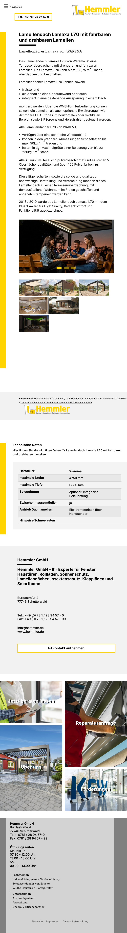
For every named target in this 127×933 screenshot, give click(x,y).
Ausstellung (20, 902)
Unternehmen (22, 893)
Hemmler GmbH (42, 398)
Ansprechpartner (24, 898)
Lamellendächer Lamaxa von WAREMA (106, 398)
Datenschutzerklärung (75, 921)
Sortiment (58, 398)
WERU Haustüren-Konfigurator (33, 887)
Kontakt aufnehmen (68, 648)
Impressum (52, 921)
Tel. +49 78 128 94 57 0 (33, 16)
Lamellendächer (74, 398)
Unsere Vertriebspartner (28, 906)
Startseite (37, 921)
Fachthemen (21, 875)
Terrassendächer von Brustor (31, 883)
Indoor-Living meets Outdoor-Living (36, 879)
